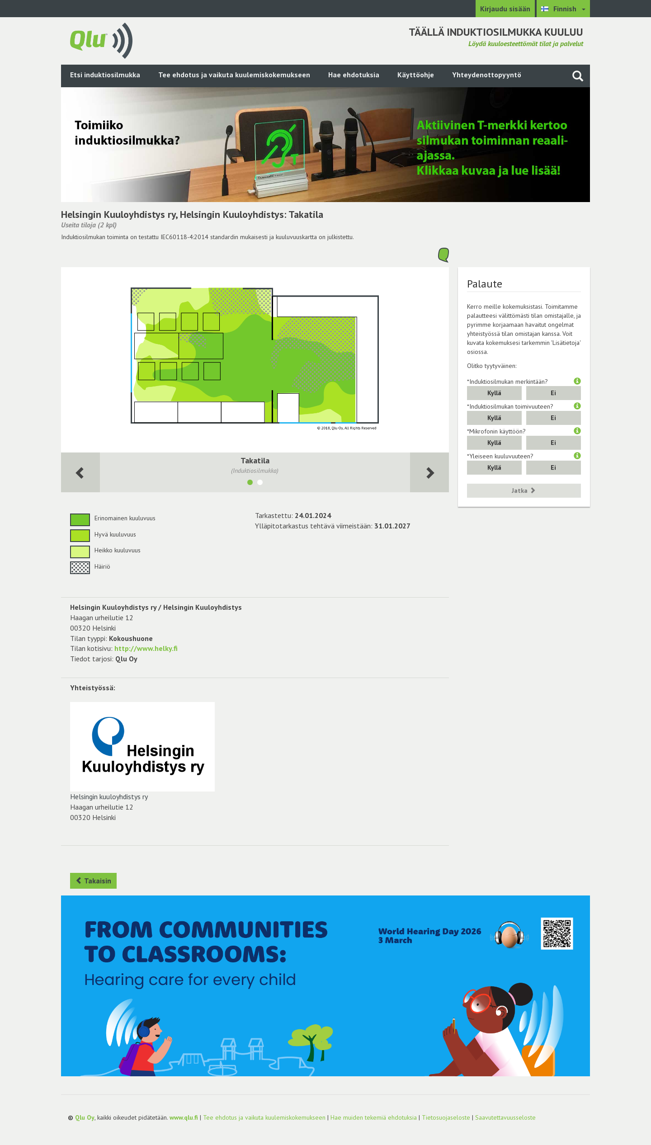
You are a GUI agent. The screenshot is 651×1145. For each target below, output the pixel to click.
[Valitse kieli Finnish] (563, 8)
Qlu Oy (84, 1117)
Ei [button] (553, 393)
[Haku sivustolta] (578, 76)
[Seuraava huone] (80, 472)
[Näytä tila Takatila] (250, 483)
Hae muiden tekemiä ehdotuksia (373, 1117)
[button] (577, 381)
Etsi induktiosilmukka (105, 74)
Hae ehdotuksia (353, 74)
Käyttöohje (415, 74)
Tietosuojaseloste (446, 1117)
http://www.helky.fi (146, 648)
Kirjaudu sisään (505, 8)
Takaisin (93, 880)
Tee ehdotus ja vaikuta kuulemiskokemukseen (234, 74)
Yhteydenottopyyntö (486, 74)
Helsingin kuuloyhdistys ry (142, 751)
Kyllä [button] (494, 393)
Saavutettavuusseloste (505, 1117)
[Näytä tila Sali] (260, 483)
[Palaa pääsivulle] (101, 39)
